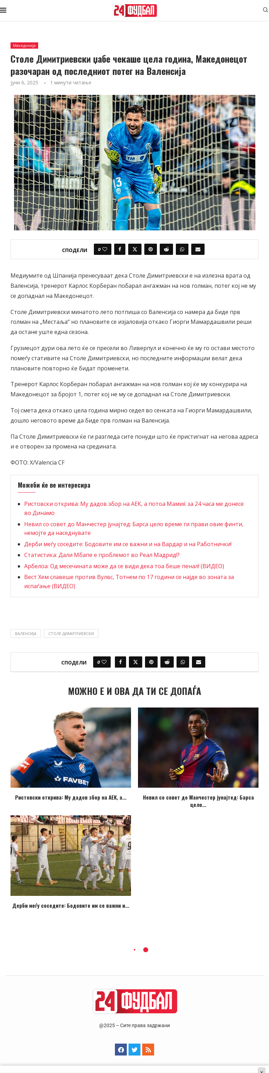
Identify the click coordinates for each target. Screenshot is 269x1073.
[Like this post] (104, 249)
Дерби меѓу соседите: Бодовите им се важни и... (70, 905)
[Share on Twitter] (135, 249)
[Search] (265, 10)
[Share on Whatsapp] (182, 249)
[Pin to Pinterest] (150, 249)
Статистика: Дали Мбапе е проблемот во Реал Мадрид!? (102, 555)
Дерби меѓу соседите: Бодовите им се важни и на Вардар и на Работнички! (128, 544)
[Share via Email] (198, 249)
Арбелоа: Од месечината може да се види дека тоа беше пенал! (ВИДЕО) (124, 566)
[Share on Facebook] (119, 249)
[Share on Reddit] (166, 249)
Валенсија (25, 633)
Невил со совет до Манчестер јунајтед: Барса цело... (198, 800)
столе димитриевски (71, 633)
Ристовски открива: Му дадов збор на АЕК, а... (70, 797)
